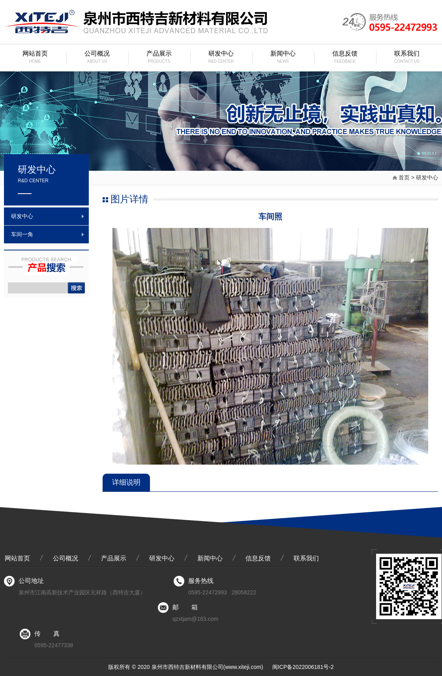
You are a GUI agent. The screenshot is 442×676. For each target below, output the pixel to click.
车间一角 (22, 234)
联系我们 (407, 57)
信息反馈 (345, 57)
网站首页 (35, 57)
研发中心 (221, 57)
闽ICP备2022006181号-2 (303, 667)
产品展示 (159, 57)
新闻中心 (283, 57)
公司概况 (97, 57)
